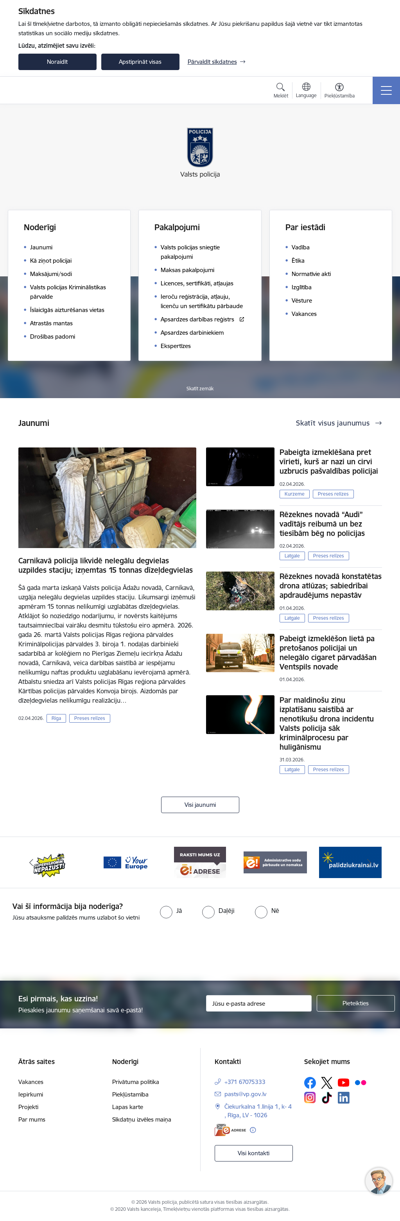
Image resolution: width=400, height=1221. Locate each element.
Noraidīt (57, 61)
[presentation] (200, 951)
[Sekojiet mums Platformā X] (327, 1083)
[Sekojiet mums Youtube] (344, 1082)
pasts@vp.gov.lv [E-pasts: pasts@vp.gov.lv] (245, 1094)
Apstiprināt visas (140, 61)
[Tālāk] (369, 862)
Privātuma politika (135, 1082)
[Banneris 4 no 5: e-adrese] (200, 862)
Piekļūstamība (130, 1094)
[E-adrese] (230, 1130)
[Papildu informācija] (253, 1130)
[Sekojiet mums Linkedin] (344, 1098)
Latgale (292, 556)
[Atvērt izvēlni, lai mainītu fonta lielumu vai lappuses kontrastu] (340, 91)
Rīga (56, 718)
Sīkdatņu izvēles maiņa (141, 1119)
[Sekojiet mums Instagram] (310, 1097)
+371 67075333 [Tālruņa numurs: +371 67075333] (244, 1082)
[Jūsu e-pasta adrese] (259, 1003)
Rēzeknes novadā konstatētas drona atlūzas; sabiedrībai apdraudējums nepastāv (331, 586)
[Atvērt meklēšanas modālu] (281, 91)
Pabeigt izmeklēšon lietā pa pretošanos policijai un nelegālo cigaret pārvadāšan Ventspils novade (328, 652)
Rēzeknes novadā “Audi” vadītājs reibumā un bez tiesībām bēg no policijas (322, 524)
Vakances (30, 1082)
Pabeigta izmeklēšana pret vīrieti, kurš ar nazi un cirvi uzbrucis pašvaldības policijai (329, 461)
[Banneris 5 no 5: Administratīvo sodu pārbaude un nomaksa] (275, 862)
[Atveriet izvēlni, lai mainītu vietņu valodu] (306, 91)
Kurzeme (295, 494)
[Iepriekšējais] (31, 862)
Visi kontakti (253, 1153)
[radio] (171, 910)
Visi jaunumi (200, 804)
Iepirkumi (30, 1094)
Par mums (31, 1119)
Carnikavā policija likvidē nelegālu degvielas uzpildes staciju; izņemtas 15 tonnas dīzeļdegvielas (105, 565)
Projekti (28, 1107)
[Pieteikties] (356, 1003)
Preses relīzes (89, 718)
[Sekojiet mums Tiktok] (327, 1098)
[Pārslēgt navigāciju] (386, 90)
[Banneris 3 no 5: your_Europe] (125, 862)
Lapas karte (127, 1107)
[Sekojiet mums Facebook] (310, 1083)
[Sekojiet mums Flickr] (360, 1082)
